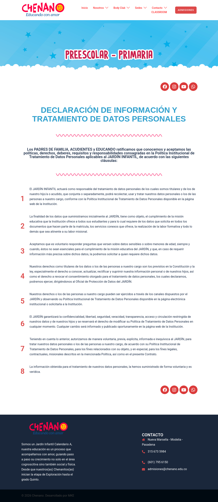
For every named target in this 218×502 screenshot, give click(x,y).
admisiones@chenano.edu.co (167, 469)
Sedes (138, 7)
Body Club (119, 7)
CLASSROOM (159, 12)
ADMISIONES (186, 10)
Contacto (157, 7)
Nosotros (98, 7)
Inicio (84, 7)
